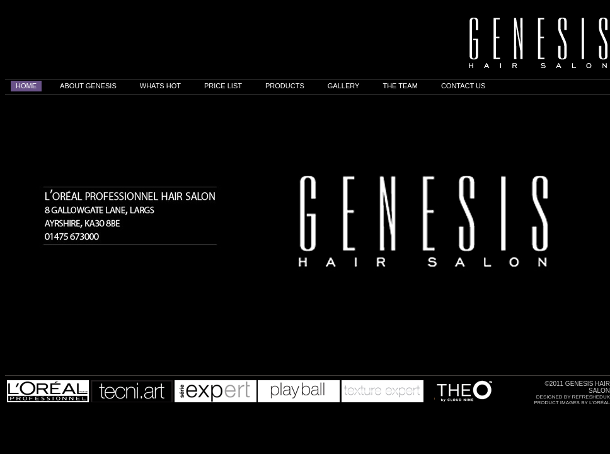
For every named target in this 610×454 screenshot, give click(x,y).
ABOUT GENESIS (88, 86)
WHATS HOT (160, 86)
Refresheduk (591, 397)
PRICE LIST (223, 86)
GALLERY (344, 86)
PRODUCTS (284, 86)
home (26, 86)
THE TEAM (400, 86)
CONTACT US (463, 86)
